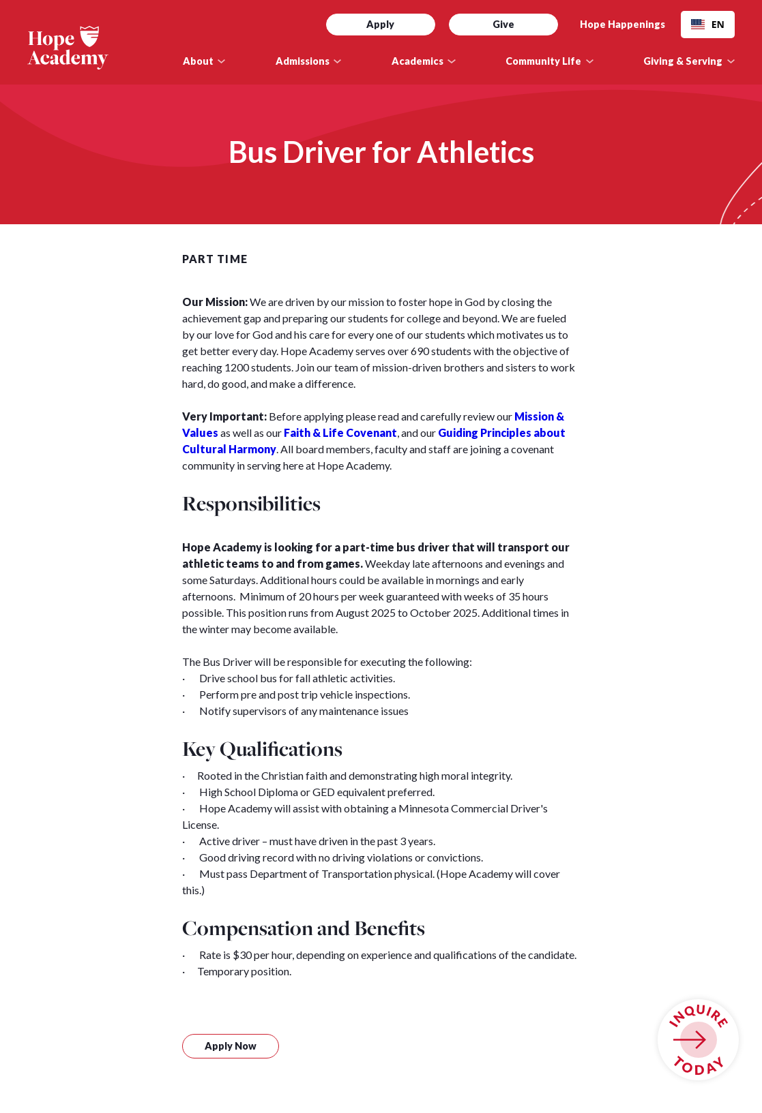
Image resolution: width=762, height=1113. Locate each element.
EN (707, 24)
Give (503, 24)
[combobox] (708, 24)
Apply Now (231, 1046)
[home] (92, 47)
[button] (204, 61)
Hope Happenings (622, 24)
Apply (380, 24)
